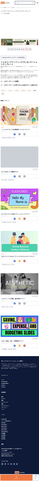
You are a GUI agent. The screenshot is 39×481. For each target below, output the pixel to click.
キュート (13, 137)
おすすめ (3, 387)
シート (2, 409)
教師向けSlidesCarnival (7, 456)
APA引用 (3, 422)
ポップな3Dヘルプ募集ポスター (10, 172)
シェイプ (10, 90)
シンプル (16, 90)
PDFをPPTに (4, 426)
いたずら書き (4, 349)
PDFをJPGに (4, 430)
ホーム (2, 7)
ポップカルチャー (5, 405)
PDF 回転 (3, 435)
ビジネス (3, 398)
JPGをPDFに (4, 428)
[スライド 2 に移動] (18, 42)
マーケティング (4, 402)
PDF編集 (3, 433)
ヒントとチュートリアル (6, 452)
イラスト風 (4, 137)
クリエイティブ (11, 179)
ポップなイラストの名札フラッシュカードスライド (15, 214)
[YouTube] (8, 464)
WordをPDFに (4, 431)
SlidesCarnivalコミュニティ (8, 454)
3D (2, 179)
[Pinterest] (14, 464)
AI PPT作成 (3, 419)
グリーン (3, 90)
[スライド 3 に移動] (30, 42)
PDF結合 (3, 437)
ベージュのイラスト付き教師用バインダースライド (15, 129)
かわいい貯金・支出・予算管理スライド (12, 341)
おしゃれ (3, 306)
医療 (2, 400)
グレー (7, 306)
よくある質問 (4, 450)
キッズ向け (9, 137)
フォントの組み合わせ (6, 421)
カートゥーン (9, 222)
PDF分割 (3, 439)
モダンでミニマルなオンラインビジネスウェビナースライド (18, 256)
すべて (2, 380)
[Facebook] (5, 464)
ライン (29, 90)
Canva (12, 7)
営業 (2, 404)
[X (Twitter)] (11, 464)
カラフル (14, 222)
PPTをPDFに (4, 424)
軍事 (3, 93)
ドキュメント (4, 407)
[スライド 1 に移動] (6, 42)
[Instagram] (2, 464)
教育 (2, 397)
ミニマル (23, 90)
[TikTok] (17, 464)
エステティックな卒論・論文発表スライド (13, 299)
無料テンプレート (7, 7)
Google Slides (4, 383)
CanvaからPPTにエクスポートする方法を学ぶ (13, 57)
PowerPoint (4, 381)
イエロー (5, 179)
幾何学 (34, 90)
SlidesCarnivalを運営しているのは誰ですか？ (11, 448)
